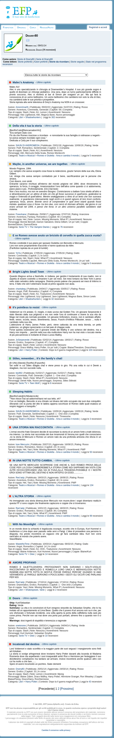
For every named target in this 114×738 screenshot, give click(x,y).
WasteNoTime (22, 544)
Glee (32, 554)
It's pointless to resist (26, 307)
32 (52, 299)
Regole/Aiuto (46, 27)
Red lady (20, 477)
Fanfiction (8, 27)
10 (46, 635)
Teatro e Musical (27, 155)
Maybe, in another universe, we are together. (40, 164)
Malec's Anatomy (23, 82)
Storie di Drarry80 (25, 59)
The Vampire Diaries (40, 227)
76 (61, 227)
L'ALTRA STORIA (23, 496)
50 (91, 452)
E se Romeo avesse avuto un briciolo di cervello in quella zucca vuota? (57, 235)
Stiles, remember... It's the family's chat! (37, 358)
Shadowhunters (33, 117)
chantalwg (21, 289)
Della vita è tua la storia (27, 125)
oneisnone (21, 625)
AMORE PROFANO (24, 562)
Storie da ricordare (59, 61)
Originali (21, 27)
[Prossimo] (67, 688)
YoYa (18, 253)
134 (91, 485)
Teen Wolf (34, 383)
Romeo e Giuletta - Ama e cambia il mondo (58, 155)
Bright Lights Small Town (28, 271)
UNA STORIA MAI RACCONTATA (33, 427)
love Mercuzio (22, 444)
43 (90, 681)
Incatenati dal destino (26, 644)
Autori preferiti (41, 61)
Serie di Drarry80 (44, 59)
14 (46, 554)
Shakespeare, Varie (35, 590)
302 (53, 117)
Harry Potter (31, 350)
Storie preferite (25, 61)
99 (91, 516)
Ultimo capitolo (44, 82)
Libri (21, 117)
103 (90, 350)
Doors (16, 598)
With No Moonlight (24, 524)
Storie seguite (77, 61)
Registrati (93, 27)
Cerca (33, 27)
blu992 (19, 373)
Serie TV (23, 227)
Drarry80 (20, 669)
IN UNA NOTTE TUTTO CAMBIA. (33, 460)
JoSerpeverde (22, 340)
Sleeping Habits (22, 391)
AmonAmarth (22, 107)
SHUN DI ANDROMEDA (27, 145)
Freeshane (21, 214)
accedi (104, 27)
